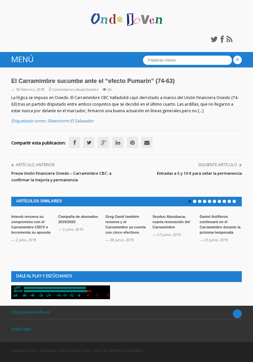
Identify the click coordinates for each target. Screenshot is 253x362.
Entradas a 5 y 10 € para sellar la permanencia (199, 173)
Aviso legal (21, 329)
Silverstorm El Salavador (70, 121)
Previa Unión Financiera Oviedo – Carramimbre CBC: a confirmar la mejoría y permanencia (61, 176)
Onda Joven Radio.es (30, 312)
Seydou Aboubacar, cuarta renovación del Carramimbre (171, 222)
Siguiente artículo (217, 165)
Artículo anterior (35, 165)
